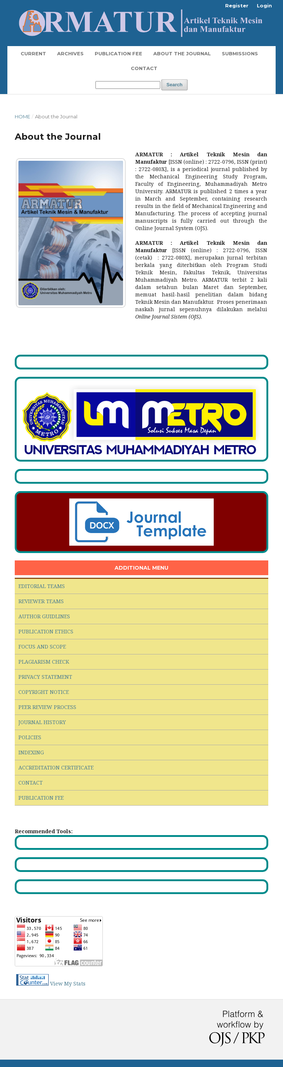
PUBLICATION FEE (41, 797)
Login (264, 5)
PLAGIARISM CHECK (43, 661)
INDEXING (31, 752)
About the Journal (182, 53)
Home (22, 116)
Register (236, 5)
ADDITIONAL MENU (141, 567)
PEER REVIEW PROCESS (47, 706)
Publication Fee (118, 53)
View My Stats (67, 983)
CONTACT (30, 782)
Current (33, 53)
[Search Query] (127, 85)
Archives (70, 53)
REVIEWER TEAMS (41, 601)
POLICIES (29, 737)
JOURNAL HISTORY (42, 722)
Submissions (240, 53)
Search (174, 84)
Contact (144, 68)
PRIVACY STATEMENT (45, 676)
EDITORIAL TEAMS (41, 586)
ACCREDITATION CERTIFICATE (56, 767)
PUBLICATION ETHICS (45, 631)
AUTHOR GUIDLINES (44, 616)
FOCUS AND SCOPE (42, 646)
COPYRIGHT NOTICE (43, 691)
